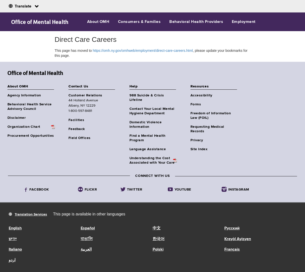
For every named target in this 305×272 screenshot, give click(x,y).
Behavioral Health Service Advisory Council (29, 107)
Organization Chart (23, 127)
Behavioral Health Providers (196, 22)
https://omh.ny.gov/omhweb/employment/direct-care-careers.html (143, 51)
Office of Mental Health (40, 21)
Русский (232, 228)
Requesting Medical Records (207, 129)
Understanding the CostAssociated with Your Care (152, 160)
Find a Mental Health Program (147, 138)
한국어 (159, 239)
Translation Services (31, 214)
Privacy (196, 140)
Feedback (76, 129)
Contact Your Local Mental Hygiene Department (152, 111)
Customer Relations (85, 95)
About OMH (98, 22)
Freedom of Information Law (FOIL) (210, 116)
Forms (195, 104)
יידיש (13, 239)
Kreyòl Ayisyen (237, 239)
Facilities (76, 120)
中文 (157, 228)
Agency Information (24, 95)
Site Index (198, 149)
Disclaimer (16, 118)
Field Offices (79, 138)
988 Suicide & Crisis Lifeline (146, 98)
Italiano (15, 250)
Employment (243, 22)
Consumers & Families (139, 22)
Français (232, 250)
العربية (86, 250)
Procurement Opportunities (30, 135)
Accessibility (201, 95)
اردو (12, 260)
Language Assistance (147, 149)
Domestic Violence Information (145, 125)
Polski (158, 250)
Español (88, 228)
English (15, 228)
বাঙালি (87, 239)
